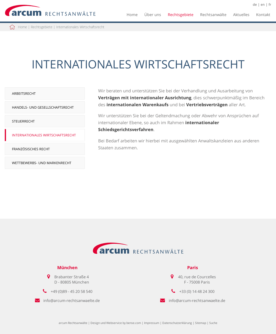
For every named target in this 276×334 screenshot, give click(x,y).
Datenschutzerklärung (177, 323)
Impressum (151, 323)
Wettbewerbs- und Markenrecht (41, 163)
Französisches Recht (31, 149)
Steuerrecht (23, 121)
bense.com (133, 323)
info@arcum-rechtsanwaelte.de (71, 300)
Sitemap (200, 323)
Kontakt (263, 14)
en (263, 4)
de (255, 4)
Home (132, 14)
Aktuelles (241, 14)
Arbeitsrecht (24, 93)
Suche (213, 323)
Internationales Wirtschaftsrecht (80, 27)
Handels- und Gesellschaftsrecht (43, 107)
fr (270, 4)
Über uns (152, 14)
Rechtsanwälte (213, 14)
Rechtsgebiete (180, 14)
